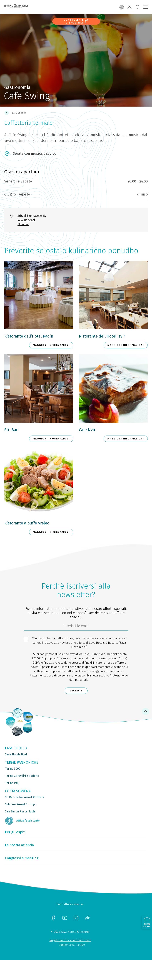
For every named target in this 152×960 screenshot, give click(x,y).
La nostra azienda (19, 845)
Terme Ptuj (12, 783)
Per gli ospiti (15, 832)
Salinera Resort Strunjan (21, 804)
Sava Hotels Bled (16, 754)
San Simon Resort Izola (20, 811)
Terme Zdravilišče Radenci (22, 776)
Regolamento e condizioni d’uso (70, 940)
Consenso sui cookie (72, 944)
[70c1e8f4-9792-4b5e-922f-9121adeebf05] (76, 627)
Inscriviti (76, 690)
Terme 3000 (12, 768)
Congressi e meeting (21, 858)
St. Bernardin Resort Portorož (24, 797)
